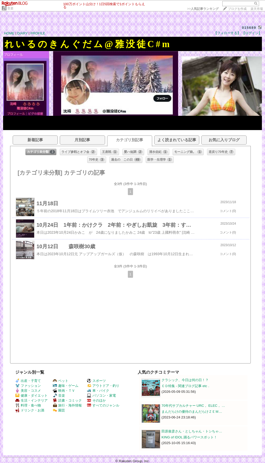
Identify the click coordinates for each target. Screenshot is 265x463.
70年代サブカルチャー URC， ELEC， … (193, 406)
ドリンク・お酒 (29, 410)
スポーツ (96, 381)
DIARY (22, 33)
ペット (60, 381)
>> (203, 9)
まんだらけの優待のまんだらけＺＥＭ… (191, 412)
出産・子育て (28, 381)
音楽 (10, 8)
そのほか (96, 400)
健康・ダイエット (31, 395)
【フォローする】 (227, 33)
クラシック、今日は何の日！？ (185, 380)
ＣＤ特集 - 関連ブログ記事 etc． (185, 386)
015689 (249, 28)
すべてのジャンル (103, 405)
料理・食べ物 (28, 405)
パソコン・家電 (101, 395)
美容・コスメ (28, 391)
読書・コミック (67, 400)
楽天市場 (257, 9)
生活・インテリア (31, 400)
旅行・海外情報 (67, 405)
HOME (9, 33)
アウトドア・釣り (103, 386)
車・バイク (98, 391)
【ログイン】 (252, 33)
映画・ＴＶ (64, 391)
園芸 (59, 410)
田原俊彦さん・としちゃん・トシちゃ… (191, 431)
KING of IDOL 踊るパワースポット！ (189, 437)
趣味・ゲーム (65, 386)
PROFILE (38, 33)
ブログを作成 (237, 9)
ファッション (28, 386)
